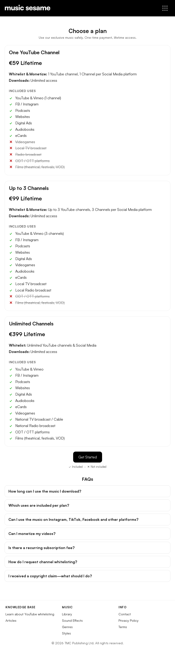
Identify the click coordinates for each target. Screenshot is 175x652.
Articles (10, 620)
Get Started (87, 457)
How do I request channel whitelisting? (42, 562)
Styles (66, 633)
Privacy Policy (128, 620)
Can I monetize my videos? (31, 533)
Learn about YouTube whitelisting (29, 614)
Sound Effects (72, 620)
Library (67, 614)
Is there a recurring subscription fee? (41, 547)
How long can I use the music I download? (44, 491)
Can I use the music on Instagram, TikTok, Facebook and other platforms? (73, 519)
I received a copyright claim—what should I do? (50, 576)
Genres (67, 627)
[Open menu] (165, 8)
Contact (124, 614)
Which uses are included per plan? (38, 505)
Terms (122, 627)
